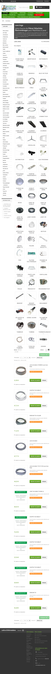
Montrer (15, 349)
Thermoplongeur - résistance (6, 184)
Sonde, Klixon (6, 172)
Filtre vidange (5, 102)
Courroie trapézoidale (5, 78)
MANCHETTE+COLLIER (35, 415)
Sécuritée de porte (5, 169)
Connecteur (5, 71)
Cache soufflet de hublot (6, 52)
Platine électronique (5, 140)
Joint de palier (6, 115)
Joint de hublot (6, 112)
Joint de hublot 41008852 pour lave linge (39, 365)
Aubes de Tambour (5, 39)
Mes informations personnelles (41, 640)
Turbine (4, 180)
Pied (4, 137)
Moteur (4, 129)
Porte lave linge (6, 150)
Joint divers (5, 121)
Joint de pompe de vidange (6, 118)
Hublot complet (6, 106)
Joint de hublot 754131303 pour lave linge (39, 466)
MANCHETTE (33, 592)
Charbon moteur (6, 63)
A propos (5, 213)
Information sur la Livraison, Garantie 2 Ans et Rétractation (7, 205)
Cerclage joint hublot (6, 68)
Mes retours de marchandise (40, 635)
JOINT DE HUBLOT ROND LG (37, 491)
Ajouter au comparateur (20, 384)
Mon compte (38, 631)
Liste (48, 350)
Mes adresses (37, 639)
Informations (6, 200)
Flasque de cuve (6, 104)
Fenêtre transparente (5, 99)
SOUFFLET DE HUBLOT (35, 390)
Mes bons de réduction (39, 642)
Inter (4, 110)
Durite (4, 92)
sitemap (28, 661)
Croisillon (5, 86)
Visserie (4, 195)
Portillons (5, 152)
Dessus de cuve (6, 88)
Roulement (5, 166)
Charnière (5, 65)
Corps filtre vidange (5, 74)
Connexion (46, 1)
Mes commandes (38, 634)
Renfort (4, 160)
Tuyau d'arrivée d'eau (6, 188)
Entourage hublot (6, 96)
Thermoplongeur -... (44, 332)
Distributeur (5, 90)
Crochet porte (5, 84)
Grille (46, 350)
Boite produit (5, 47)
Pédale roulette (6, 135)
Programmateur (6, 158)
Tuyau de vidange (5, 192)
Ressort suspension (5, 163)
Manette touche (6, 127)
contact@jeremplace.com (40, 665)
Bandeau (5, 43)
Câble (4, 49)
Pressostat (5, 156)
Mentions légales (7, 211)
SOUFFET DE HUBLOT (35, 516)
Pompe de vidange (5, 147)
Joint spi (4, 123)
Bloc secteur (5, 45)
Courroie (4, 81)
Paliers (4, 133)
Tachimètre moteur (5, 175)
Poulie (4, 154)
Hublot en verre (6, 108)
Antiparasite (5, 36)
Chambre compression (5, 60)
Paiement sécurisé (7, 215)
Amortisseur (5, 34)
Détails (16, 37)
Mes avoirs (37, 637)
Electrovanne (5, 94)
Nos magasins (6, 217)
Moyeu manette (6, 131)
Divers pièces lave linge (5, 31)
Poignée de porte (6, 143)
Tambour (5, 178)
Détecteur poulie (6, 125)
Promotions (28, 634)
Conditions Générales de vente (29, 654)
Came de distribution (5, 56)
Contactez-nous (40, 1)
